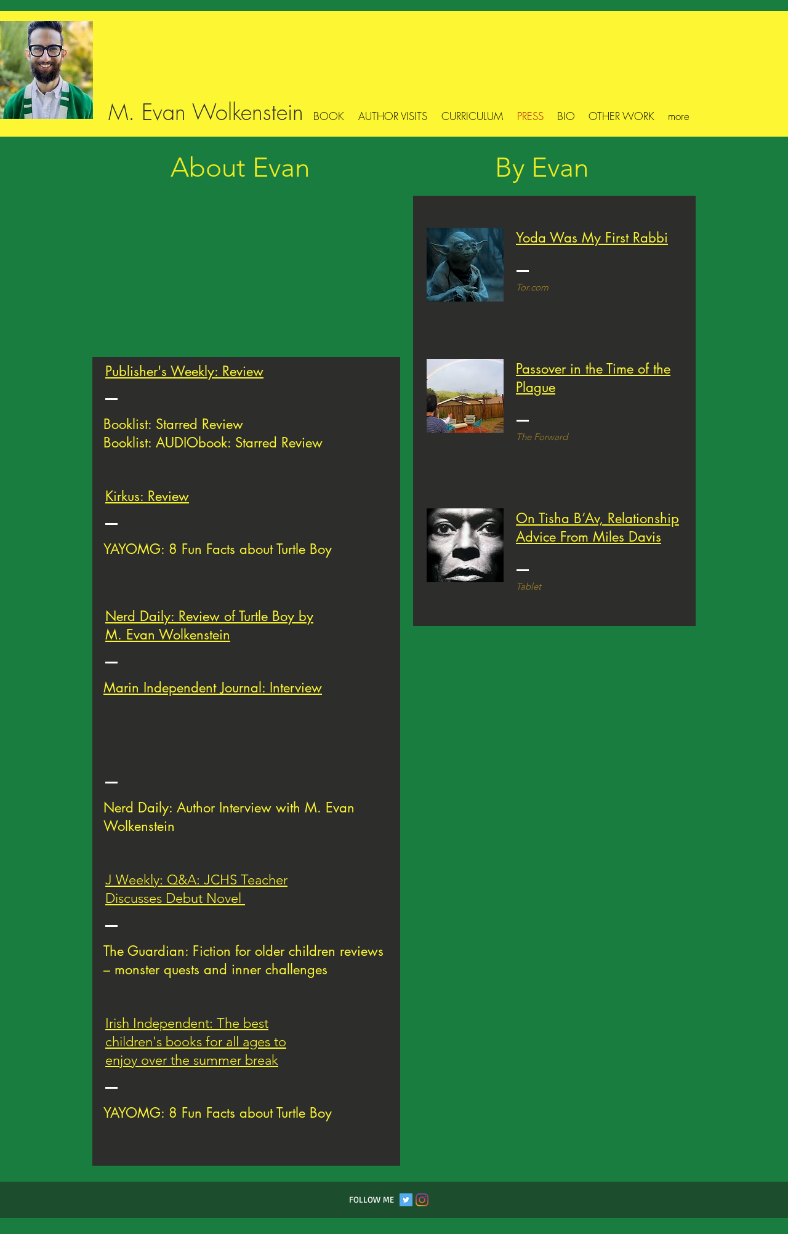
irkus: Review (151, 496)
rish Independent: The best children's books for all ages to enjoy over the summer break (195, 1041)
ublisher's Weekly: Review (187, 371)
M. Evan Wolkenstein (206, 112)
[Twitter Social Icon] (406, 1199)
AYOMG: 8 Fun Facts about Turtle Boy (221, 549)
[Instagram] (422, 1199)
